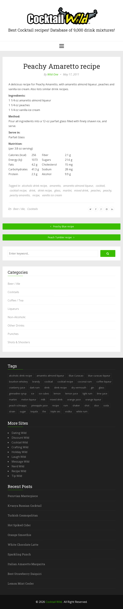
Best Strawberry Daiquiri (25, 574)
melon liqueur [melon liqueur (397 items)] (28, 399)
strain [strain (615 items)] (12, 411)
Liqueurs (13, 309)
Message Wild (20, 461)
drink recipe (45, 190)
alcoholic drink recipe (34, 186)
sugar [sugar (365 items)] (23, 411)
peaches (96, 190)
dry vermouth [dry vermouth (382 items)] (78, 387)
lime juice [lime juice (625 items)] (102, 393)
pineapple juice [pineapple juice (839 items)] (39, 405)
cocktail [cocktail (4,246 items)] (48, 381)
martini (67, 190)
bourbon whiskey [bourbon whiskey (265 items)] (18, 381)
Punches (13, 334)
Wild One (52, 74)
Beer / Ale (19, 209)
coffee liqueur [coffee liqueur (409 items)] (103, 381)
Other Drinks (16, 325)
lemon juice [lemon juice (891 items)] (71, 393)
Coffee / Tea (15, 300)
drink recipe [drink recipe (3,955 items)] (60, 387)
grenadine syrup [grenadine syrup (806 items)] (18, 393)
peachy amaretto (20, 195)
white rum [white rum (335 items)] (81, 411)
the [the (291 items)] (44, 411)
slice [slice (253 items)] (96, 405)
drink (32, 190)
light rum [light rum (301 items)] (87, 393)
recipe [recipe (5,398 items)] (55, 405)
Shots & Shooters (19, 342)
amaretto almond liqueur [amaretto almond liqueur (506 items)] (50, 375)
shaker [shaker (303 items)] (76, 405)
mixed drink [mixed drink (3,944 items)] (56, 399)
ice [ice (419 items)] (32, 393)
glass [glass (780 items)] (101, 387)
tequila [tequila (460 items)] (34, 411)
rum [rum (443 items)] (66, 405)
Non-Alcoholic (17, 317)
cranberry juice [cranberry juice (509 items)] (17, 387)
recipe (36, 195)
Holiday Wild (19, 452)
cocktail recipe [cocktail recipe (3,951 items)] (65, 381)
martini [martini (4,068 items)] (13, 399)
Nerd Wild (18, 466)
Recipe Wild (19, 471)
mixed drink (81, 190)
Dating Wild (19, 433)
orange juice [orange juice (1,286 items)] (74, 399)
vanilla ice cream (52, 195)
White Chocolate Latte (23, 544)
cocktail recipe (18, 190)
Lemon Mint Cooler (21, 583)
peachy (107, 190)
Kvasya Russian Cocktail (25, 505)
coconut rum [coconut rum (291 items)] (85, 381)
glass (57, 190)
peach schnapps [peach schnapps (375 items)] (18, 405)
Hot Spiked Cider (19, 525)
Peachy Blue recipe (61, 226)
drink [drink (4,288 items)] (47, 387)
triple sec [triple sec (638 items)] (55, 411)
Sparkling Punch (19, 554)
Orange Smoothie (19, 535)
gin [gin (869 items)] (92, 387)
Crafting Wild (20, 447)
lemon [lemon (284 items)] (57, 393)
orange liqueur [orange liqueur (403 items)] (93, 399)
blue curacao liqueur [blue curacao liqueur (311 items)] (99, 375)
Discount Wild (20, 438)
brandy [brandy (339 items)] (36, 381)
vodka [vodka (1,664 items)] (68, 411)
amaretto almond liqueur (78, 186)
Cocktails (32, 209)
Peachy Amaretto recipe (61, 66)
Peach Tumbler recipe (61, 237)
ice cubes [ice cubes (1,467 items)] (44, 393)
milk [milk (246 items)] (43, 399)
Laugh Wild (19, 457)
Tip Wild (17, 476)
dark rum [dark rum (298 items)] (35, 387)
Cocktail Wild (20, 442)
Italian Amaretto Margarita (26, 564)
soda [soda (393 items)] (106, 405)
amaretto (55, 186)
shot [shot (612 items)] (86, 405)
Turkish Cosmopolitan (23, 515)
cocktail (100, 186)
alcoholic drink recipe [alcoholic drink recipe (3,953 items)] (20, 375)
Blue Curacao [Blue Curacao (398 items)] (76, 375)
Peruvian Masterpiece (23, 496)
